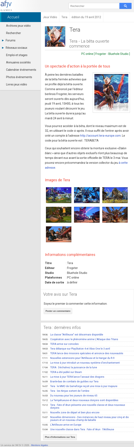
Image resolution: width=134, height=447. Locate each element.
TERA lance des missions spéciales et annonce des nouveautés (82, 353)
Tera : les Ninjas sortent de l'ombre (65, 390)
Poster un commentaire (58, 311)
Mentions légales (39, 445)
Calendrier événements (21, 69)
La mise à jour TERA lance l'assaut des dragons (73, 376)
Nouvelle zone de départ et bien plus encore (70, 412)
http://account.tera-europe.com (100, 135)
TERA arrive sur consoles (60, 344)
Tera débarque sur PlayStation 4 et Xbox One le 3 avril (76, 348)
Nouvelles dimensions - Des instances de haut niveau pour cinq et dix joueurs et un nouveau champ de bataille (85, 419)
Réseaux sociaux (14, 47)
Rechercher (13, 33)
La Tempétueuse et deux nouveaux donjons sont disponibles (80, 400)
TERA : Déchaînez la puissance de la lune (69, 367)
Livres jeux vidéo (16, 84)
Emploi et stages (16, 55)
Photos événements (19, 77)
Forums (8, 40)
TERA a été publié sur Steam (62, 372)
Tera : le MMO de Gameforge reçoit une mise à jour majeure (79, 386)
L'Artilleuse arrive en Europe (61, 424)
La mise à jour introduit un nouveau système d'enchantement (81, 362)
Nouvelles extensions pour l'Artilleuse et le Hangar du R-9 (78, 358)
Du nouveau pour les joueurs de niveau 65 (69, 395)
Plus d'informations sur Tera (60, 437)
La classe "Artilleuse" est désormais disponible (72, 334)
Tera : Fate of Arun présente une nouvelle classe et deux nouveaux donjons (83, 406)
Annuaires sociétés (18, 62)
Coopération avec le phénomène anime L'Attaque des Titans (80, 339)
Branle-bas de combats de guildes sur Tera (70, 381)
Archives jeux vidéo (18, 25)
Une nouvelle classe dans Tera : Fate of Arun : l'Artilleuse (78, 429)
